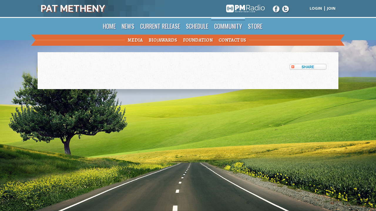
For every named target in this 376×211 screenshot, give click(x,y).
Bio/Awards (163, 40)
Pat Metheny (73, 8)
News (128, 26)
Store (255, 26)
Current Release (160, 26)
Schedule (197, 26)
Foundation (198, 40)
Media (135, 40)
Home (109, 26)
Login (316, 8)
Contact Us (232, 40)
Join (331, 8)
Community (228, 26)
